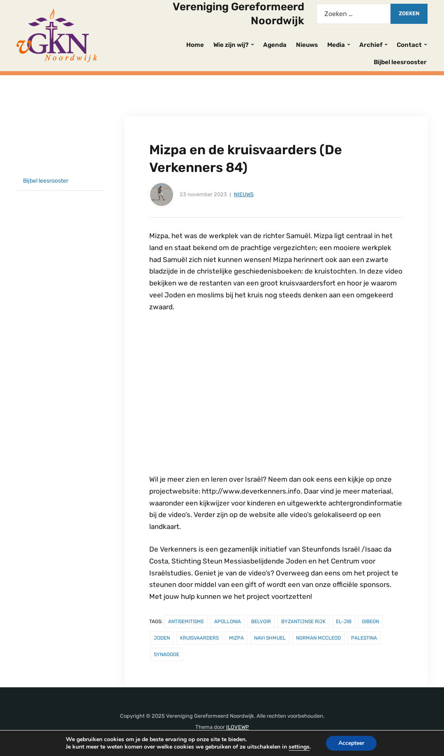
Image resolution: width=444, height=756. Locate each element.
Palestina (364, 638)
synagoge (166, 654)
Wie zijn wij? (231, 45)
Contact (409, 45)
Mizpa (236, 638)
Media (336, 45)
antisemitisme (186, 621)
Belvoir (261, 621)
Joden (162, 638)
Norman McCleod (318, 638)
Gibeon (370, 621)
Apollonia (227, 621)
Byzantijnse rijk (303, 621)
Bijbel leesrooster (400, 62)
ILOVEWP (237, 727)
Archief (370, 45)
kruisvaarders (199, 638)
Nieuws (307, 45)
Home (195, 45)
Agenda (275, 45)
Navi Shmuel (270, 638)
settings (299, 747)
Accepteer (351, 743)
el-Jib (344, 621)
